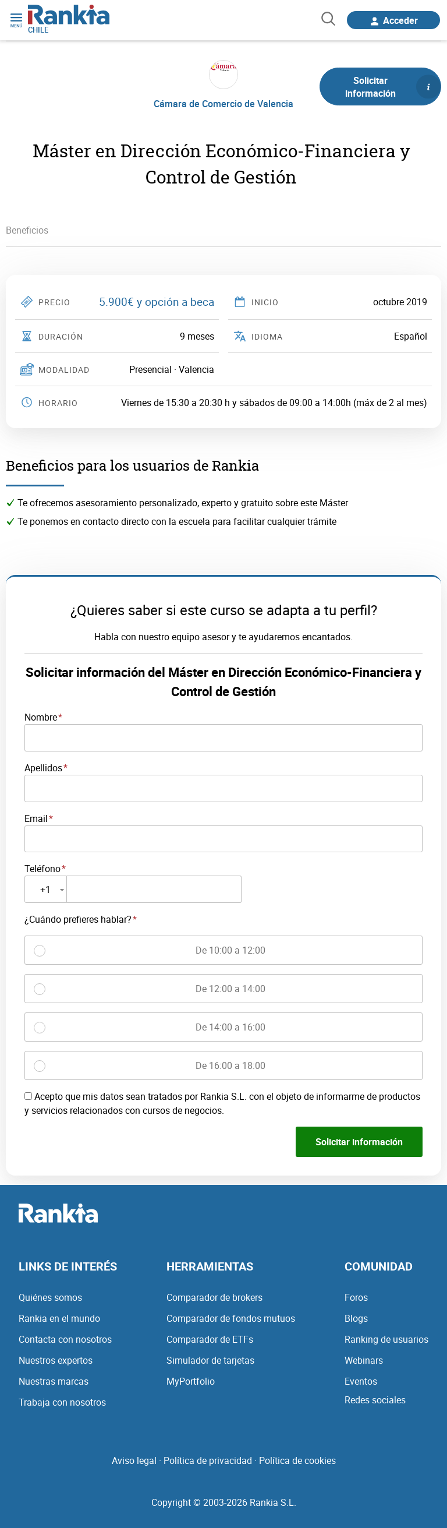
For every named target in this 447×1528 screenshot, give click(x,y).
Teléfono (42, 868)
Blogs (356, 1318)
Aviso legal (134, 1460)
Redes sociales (375, 1399)
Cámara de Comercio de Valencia (223, 103)
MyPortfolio (190, 1381)
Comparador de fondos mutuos (230, 1318)
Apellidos (43, 767)
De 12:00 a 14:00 (230, 988)
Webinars (364, 1360)
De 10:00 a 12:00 (230, 950)
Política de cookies (297, 1460)
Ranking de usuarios (386, 1339)
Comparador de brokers (214, 1297)
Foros (356, 1297)
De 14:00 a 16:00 (230, 1027)
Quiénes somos (50, 1297)
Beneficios (27, 230)
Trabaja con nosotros (62, 1402)
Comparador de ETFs (209, 1339)
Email (36, 818)
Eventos (361, 1381)
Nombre (40, 717)
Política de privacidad (208, 1460)
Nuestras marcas (53, 1381)
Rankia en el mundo (59, 1318)
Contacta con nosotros (65, 1339)
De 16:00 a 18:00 (230, 1065)
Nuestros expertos (56, 1360)
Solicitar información (393, 87)
